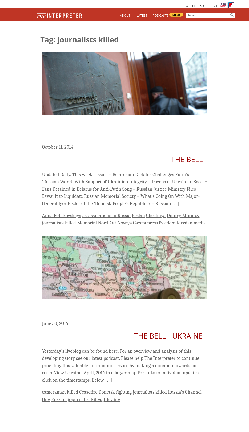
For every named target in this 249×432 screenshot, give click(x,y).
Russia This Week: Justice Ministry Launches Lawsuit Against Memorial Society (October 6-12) (110, 130)
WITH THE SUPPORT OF (202, 6)
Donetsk (106, 392)
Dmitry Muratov (183, 215)
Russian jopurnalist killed (76, 399)
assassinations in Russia (106, 215)
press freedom (161, 223)
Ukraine (187, 336)
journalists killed (59, 223)
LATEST (142, 15)
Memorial (87, 223)
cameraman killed (60, 392)
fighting (124, 392)
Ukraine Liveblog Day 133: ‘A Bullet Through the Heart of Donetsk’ (124, 310)
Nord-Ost (107, 223)
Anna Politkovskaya (61, 215)
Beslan (138, 215)
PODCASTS (160, 15)
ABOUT (125, 15)
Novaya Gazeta (131, 223)
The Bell (187, 159)
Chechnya (156, 215)
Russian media (191, 223)
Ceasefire (88, 392)
